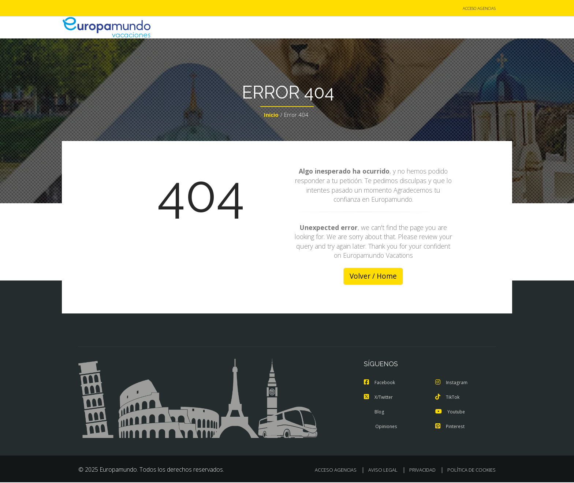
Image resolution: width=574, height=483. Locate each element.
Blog (374, 412)
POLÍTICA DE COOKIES (471, 470)
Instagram (451, 383)
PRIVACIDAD (422, 470)
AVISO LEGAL (383, 470)
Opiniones (381, 427)
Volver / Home (373, 277)
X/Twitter (379, 397)
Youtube (450, 412)
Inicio (271, 115)
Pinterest (450, 427)
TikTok (447, 397)
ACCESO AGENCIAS (479, 8)
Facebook (380, 383)
